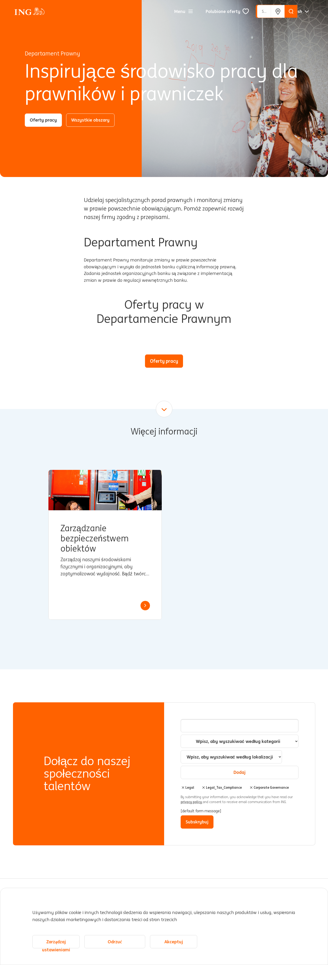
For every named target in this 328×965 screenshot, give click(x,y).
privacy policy (192, 802)
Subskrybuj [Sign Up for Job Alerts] (197, 822)
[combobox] (231, 756)
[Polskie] (299, 11)
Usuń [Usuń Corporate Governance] (251, 787)
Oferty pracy (43, 120)
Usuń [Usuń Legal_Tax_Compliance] (203, 787)
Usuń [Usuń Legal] (183, 787)
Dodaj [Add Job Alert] (240, 772)
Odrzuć (115, 945)
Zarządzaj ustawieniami (56, 947)
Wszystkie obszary (90, 120)
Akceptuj (173, 945)
